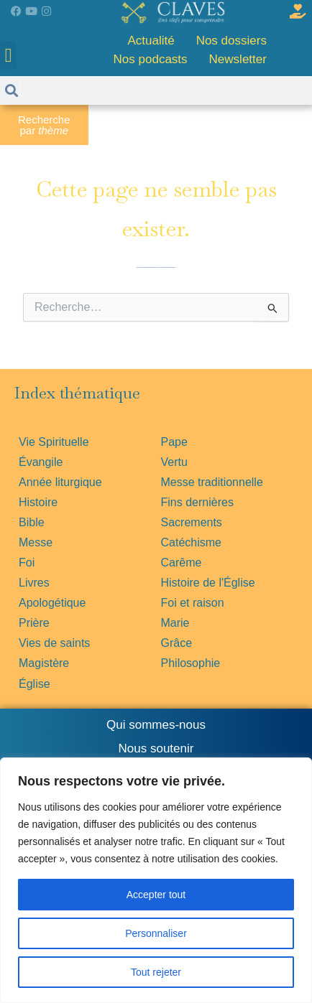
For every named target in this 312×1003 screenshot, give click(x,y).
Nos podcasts (151, 59)
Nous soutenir (156, 748)
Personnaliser (156, 933)
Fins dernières (197, 502)
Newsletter (238, 59)
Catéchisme (191, 542)
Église (34, 684)
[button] (8, 55)
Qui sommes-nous (156, 725)
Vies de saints (54, 643)
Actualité (150, 40)
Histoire (38, 502)
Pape (174, 442)
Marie (175, 623)
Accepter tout (156, 894)
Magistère (44, 663)
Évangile (41, 462)
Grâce (177, 643)
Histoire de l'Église (208, 583)
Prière (34, 623)
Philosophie (191, 663)
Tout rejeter (156, 972)
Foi (27, 562)
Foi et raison (192, 603)
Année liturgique (60, 482)
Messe (35, 542)
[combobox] (156, 307)
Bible (32, 522)
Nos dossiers (231, 40)
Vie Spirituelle (54, 442)
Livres (34, 583)
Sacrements (191, 522)
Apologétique (52, 603)
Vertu (174, 462)
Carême (181, 562)
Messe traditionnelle (212, 482)
